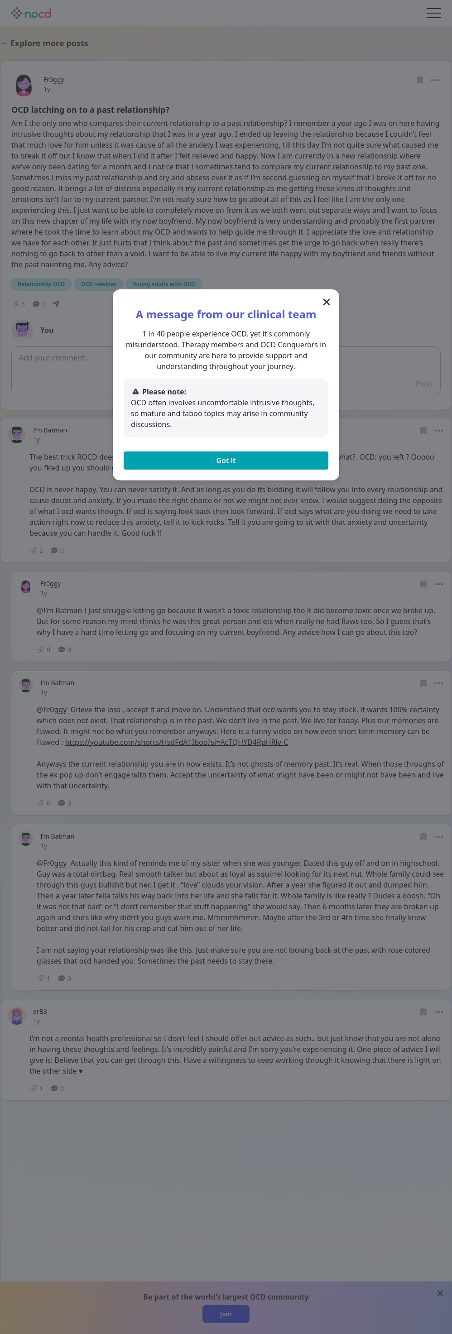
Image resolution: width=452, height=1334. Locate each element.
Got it (226, 460)
